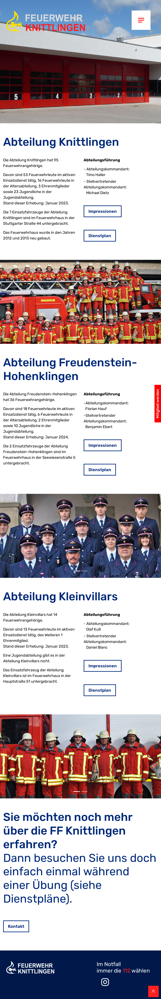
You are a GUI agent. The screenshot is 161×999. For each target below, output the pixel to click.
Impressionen (102, 211)
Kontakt (16, 926)
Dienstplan (99, 235)
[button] (12, 302)
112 (126, 970)
